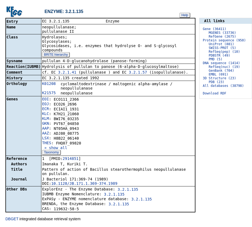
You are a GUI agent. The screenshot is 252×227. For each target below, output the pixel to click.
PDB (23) (216, 82)
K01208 (49, 84)
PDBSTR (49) (219, 55)
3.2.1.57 (138, 73)
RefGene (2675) (222, 36)
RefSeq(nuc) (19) (224, 67)
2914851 (70, 159)
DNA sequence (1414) (221, 63)
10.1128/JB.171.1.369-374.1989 (84, 184)
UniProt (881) (221, 44)
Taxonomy (51, 153)
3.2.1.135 (128, 190)
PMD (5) (215, 59)
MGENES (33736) (222, 33)
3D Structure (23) (219, 78)
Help (184, 15)
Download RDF (214, 93)
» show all (54, 148)
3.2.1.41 (67, 73)
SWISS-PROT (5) (222, 48)
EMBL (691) (218, 74)
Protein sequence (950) (224, 40)
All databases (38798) (223, 86)
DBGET (11, 219)
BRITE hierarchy (56, 55)
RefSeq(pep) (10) (224, 52)
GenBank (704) (221, 71)
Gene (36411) (214, 29)
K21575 (49, 93)
